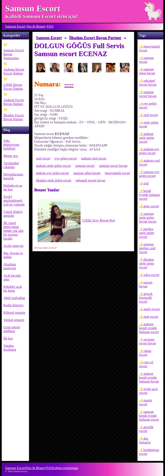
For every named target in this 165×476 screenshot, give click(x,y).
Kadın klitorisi (13, 305)
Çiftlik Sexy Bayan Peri (76, 220)
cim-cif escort (146, 364)
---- (68, 84)
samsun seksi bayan (147, 71)
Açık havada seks (12, 277)
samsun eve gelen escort (149, 174)
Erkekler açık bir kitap (12, 288)
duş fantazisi (145, 440)
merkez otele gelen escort (146, 233)
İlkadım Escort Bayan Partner (13, 117)
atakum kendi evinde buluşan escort (149, 328)
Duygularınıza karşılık (13, 176)
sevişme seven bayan (147, 341)
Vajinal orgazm (13, 320)
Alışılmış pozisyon (9, 266)
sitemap (72, 468)
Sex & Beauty (36, 26)
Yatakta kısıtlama (9, 347)
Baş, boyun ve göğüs (13, 255)
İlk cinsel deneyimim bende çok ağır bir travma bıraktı (13, 230)
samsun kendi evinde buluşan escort (149, 415)
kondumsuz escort (149, 452)
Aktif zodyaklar (14, 298)
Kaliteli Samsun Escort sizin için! (41, 16)
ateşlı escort (152, 309)
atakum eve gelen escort (149, 151)
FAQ (50, 26)
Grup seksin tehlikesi (11, 329)
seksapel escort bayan (147, 82)
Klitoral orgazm (14, 312)
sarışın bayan (146, 284)
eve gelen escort (148, 105)
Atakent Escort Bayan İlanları (13, 102)
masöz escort (145, 402)
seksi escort (151, 275)
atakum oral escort (149, 162)
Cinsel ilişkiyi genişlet (13, 213)
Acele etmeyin (13, 246)
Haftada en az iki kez (12, 187)
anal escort (151, 316)
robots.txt (60, 468)
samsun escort (146, 60)
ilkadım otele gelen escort (146, 263)
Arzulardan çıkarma (11, 165)
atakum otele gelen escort (146, 137)
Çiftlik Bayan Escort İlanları (13, 86)
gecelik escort (146, 429)
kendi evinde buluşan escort (149, 194)
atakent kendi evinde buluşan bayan (149, 377)
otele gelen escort (149, 124)
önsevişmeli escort (149, 48)
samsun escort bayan (147, 94)
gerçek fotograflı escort (146, 297)
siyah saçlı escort (148, 391)
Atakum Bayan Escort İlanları (13, 71)
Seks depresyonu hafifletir (11, 144)
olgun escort (145, 353)
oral (146, 183)
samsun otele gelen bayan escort (147, 217)
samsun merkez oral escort (147, 248)
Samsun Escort (32, 8)
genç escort (151, 206)
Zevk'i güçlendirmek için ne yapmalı (14, 200)
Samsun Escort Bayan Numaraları (13, 54)
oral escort (151, 115)
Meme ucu (10, 156)
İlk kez (8, 338)
